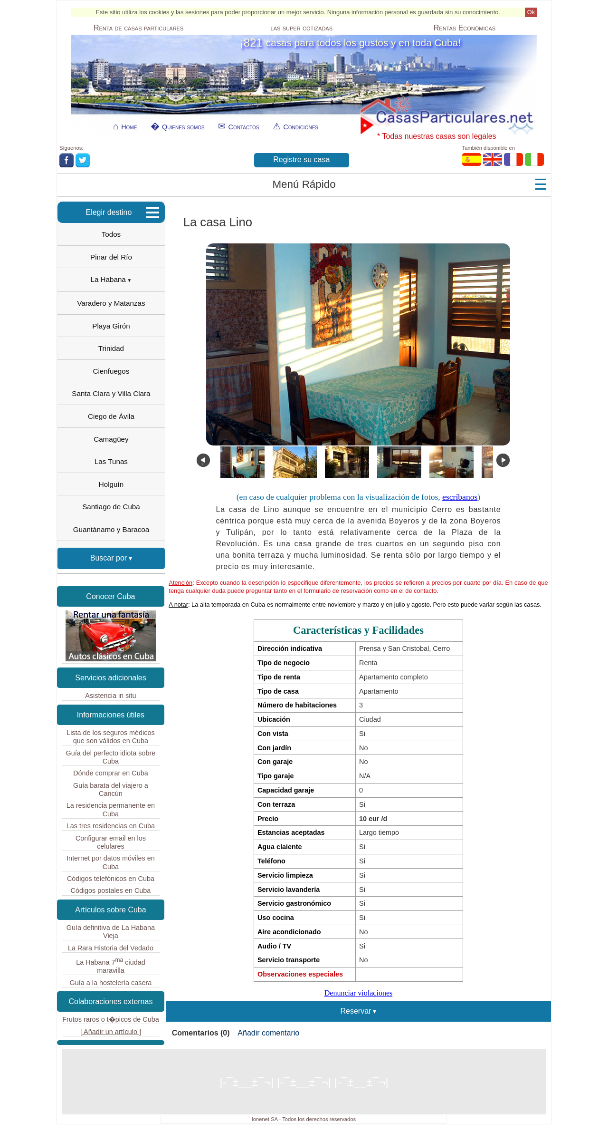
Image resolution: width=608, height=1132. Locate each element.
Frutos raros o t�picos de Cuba (110, 1019)
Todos (111, 234)
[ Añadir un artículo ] (110, 1031)
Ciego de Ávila (111, 416)
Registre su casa (301, 159)
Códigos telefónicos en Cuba (110, 878)
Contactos (243, 127)
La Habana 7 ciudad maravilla (110, 965)
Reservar (356, 1011)
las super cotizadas (302, 28)
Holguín (111, 484)
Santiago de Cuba (111, 507)
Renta (138, 28)
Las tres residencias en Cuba (110, 826)
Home (129, 127)
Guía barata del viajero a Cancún (110, 789)
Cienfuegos (111, 371)
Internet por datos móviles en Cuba (110, 862)
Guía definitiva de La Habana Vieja (110, 931)
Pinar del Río (111, 257)
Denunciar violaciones (358, 993)
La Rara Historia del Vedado (110, 948)
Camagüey (111, 439)
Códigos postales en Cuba (111, 890)
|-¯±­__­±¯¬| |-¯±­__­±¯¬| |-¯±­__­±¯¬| (303, 1081)
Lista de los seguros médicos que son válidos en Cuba (110, 737)
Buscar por (108, 558)
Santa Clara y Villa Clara (111, 393)
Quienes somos (183, 127)
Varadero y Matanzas (111, 303)
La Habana (108, 279)
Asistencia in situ (110, 695)
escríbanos (459, 497)
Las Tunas (111, 461)
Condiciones (300, 127)
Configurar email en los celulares (111, 842)
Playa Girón (111, 326)
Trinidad (111, 348)
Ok (531, 12)
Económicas (464, 28)
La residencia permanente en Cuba (110, 809)
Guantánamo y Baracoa (111, 529)
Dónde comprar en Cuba (110, 773)
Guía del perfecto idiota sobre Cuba (111, 757)
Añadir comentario (268, 1033)
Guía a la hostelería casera (111, 983)
